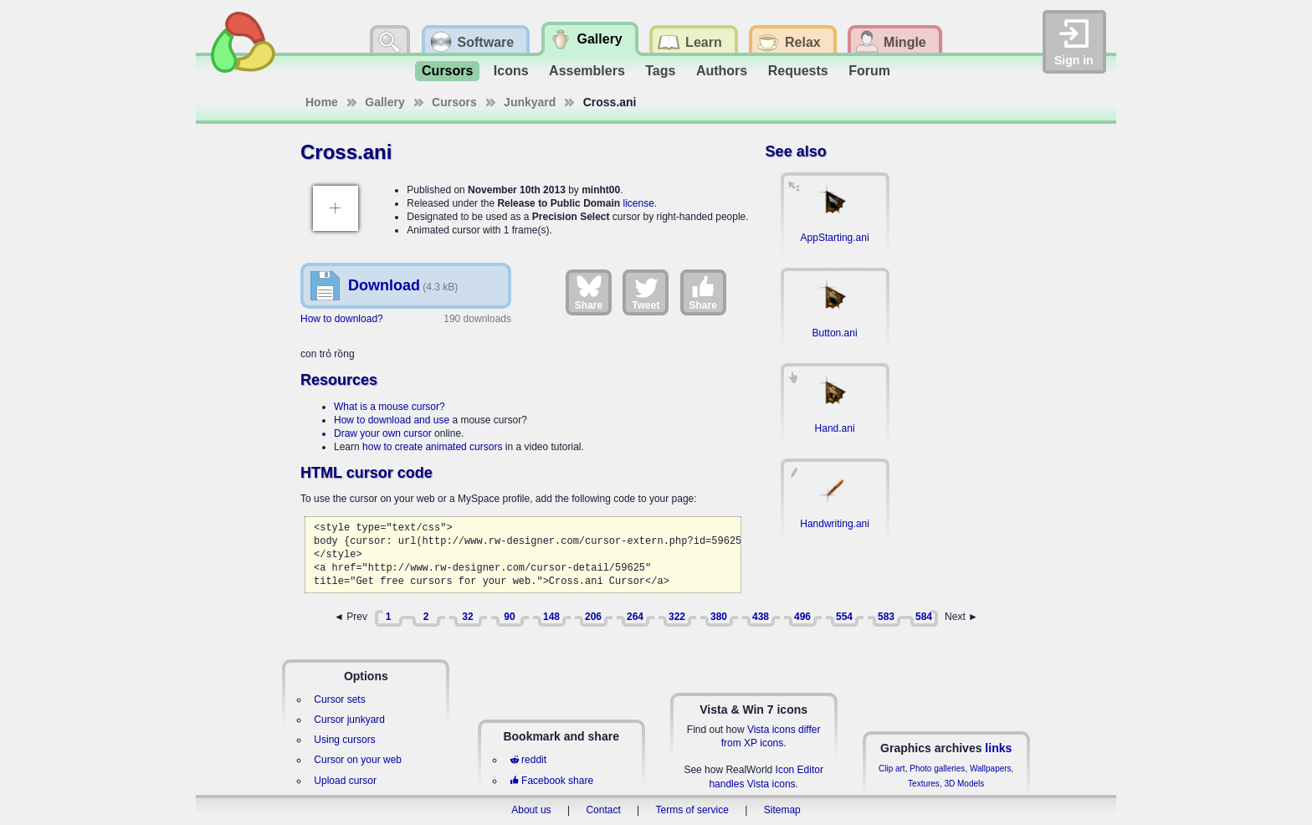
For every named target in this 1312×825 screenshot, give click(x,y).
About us (531, 810)
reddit (528, 760)
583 (886, 617)
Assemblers (587, 71)
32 (467, 617)
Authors (721, 71)
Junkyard (530, 102)
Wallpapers (991, 768)
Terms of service (692, 810)
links (998, 748)
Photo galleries (937, 768)
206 (593, 617)
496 (802, 617)
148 (551, 617)
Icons (511, 71)
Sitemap (782, 810)
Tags (660, 71)
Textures (924, 783)
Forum (869, 71)
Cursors (447, 71)
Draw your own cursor (383, 433)
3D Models (964, 783)
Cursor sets (339, 699)
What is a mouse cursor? (389, 406)
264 (635, 617)
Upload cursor (345, 781)
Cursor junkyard (349, 719)
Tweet (645, 292)
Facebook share (551, 781)
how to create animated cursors (432, 447)
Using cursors (344, 740)
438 (760, 617)
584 (923, 617)
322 (677, 617)
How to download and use (391, 420)
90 (509, 617)
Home (321, 102)
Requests (798, 71)
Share (588, 292)
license (638, 203)
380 (718, 617)
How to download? (341, 319)
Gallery (384, 102)
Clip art (892, 768)
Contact (603, 810)
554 (844, 617)
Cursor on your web (358, 760)
